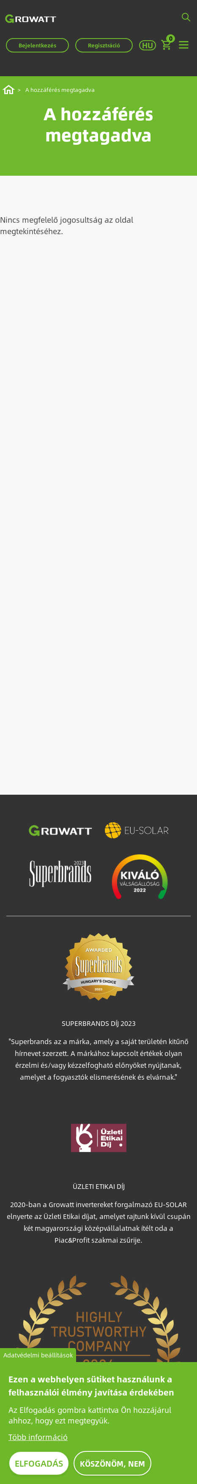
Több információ (38, 1438)
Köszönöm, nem (112, 1464)
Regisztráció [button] (104, 45)
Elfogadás (39, 1465)
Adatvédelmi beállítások (38, 1356)
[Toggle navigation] (183, 45)
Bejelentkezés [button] (37, 45)
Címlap (9, 90)
